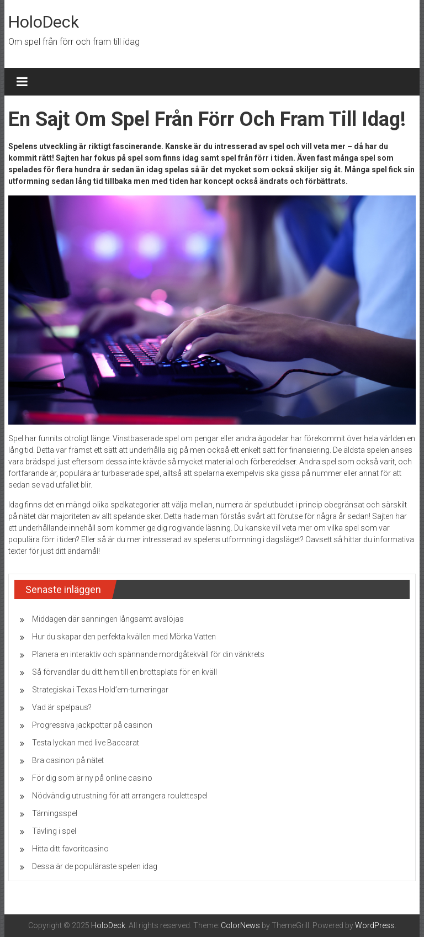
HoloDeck (43, 21)
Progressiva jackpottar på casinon (92, 725)
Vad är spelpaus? (62, 707)
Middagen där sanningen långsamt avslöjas (108, 619)
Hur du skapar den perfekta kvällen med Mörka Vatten (124, 636)
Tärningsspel (54, 813)
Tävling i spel (54, 831)
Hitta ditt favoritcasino (70, 848)
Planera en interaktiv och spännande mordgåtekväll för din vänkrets (148, 654)
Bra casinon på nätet (68, 760)
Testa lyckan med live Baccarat (85, 742)
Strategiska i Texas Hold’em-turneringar (100, 689)
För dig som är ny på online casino (92, 778)
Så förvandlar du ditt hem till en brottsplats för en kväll (124, 672)
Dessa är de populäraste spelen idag (94, 866)
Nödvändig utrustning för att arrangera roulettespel (120, 795)
